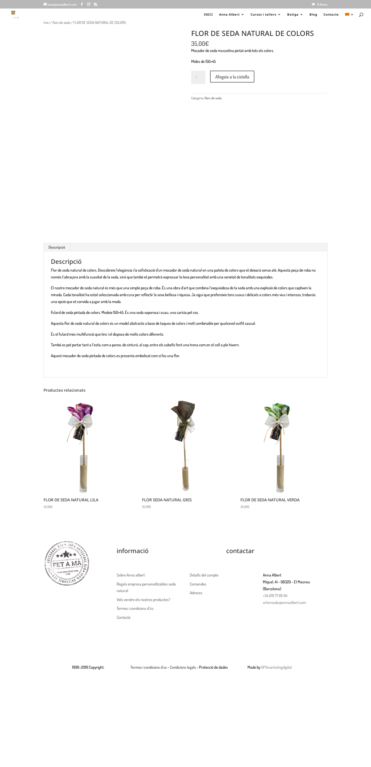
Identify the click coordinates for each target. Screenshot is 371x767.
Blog (313, 15)
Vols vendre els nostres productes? (143, 599)
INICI (208, 15)
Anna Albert (229, 15)
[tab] (57, 247)
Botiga (293, 15)
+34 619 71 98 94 (275, 595)
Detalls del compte (204, 574)
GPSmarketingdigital (277, 667)
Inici (46, 22)
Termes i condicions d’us (148, 667)
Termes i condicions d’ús (135, 608)
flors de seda (61, 22)
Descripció (57, 247)
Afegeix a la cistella (232, 77)
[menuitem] (349, 17)
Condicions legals (183, 667)
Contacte (331, 15)
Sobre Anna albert (131, 574)
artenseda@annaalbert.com (284, 602)
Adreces (196, 592)
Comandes (198, 583)
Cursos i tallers (263, 15)
